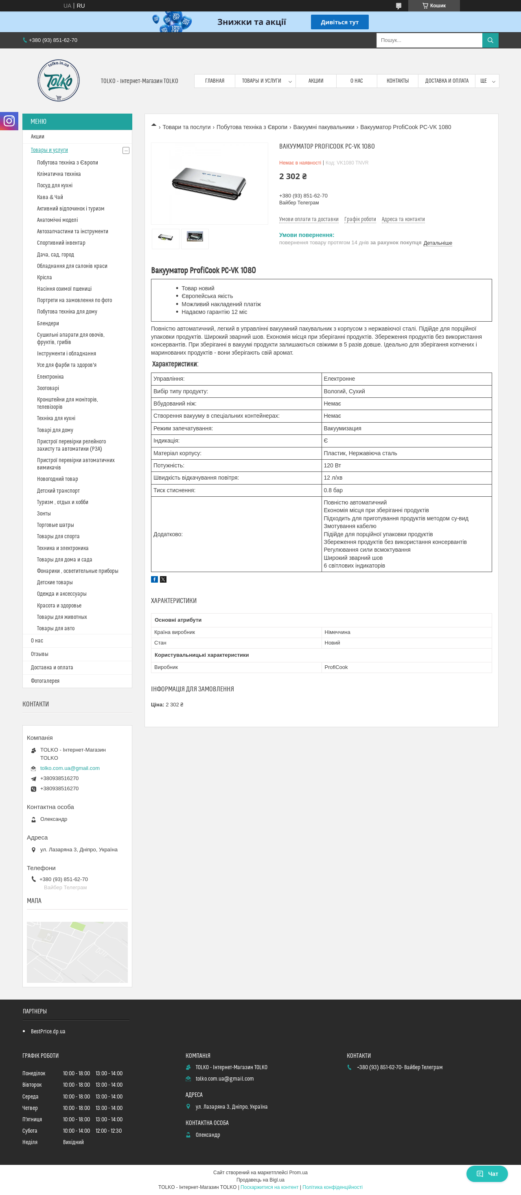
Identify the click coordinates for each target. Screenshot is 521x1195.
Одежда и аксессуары (62, 594)
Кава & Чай (50, 197)
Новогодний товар (57, 479)
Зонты (44, 514)
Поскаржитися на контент (269, 1187)
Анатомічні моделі (57, 220)
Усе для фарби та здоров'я (66, 365)
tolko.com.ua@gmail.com (70, 768)
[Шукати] (490, 40)
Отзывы (39, 654)
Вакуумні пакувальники (324, 127)
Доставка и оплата (446, 81)
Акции (316, 81)
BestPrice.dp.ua (48, 1031)
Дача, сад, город (55, 255)
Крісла (44, 277)
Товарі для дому (55, 430)
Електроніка (50, 377)
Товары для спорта (58, 536)
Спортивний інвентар (61, 243)
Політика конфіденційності (332, 1187)
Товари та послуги (186, 127)
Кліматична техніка (59, 174)
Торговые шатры (55, 525)
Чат (487, 1173)
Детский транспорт (58, 491)
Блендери (48, 323)
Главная (215, 81)
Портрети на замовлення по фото (74, 300)
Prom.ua (298, 1172)
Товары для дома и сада (64, 560)
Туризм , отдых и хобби (62, 502)
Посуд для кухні (54, 185)
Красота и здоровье (59, 606)
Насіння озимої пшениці (64, 289)
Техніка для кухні (56, 418)
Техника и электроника (63, 548)
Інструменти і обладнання (66, 354)
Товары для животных (62, 617)
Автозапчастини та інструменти (72, 231)
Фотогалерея (45, 681)
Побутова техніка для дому (67, 312)
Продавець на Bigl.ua (260, 1180)
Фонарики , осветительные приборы (77, 571)
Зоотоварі (48, 388)
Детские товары (55, 582)
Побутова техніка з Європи (252, 127)
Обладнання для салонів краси (72, 266)
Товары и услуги (261, 81)
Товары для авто (55, 628)
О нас (356, 81)
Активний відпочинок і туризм (71, 209)
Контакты (398, 81)
